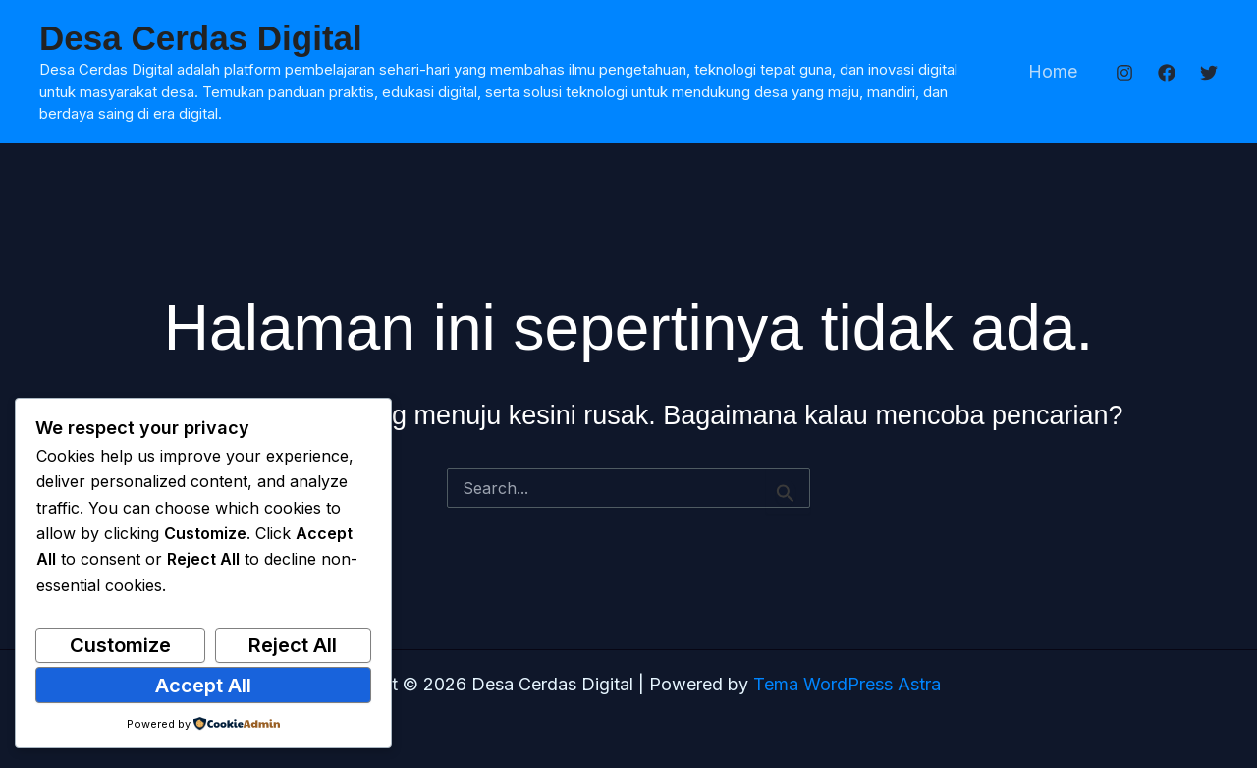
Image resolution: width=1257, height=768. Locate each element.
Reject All (292, 645)
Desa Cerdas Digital (200, 38)
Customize (120, 645)
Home (1053, 71)
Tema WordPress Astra (847, 684)
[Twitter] (1209, 73)
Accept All (203, 685)
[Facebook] (1166, 73)
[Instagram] (1124, 73)
